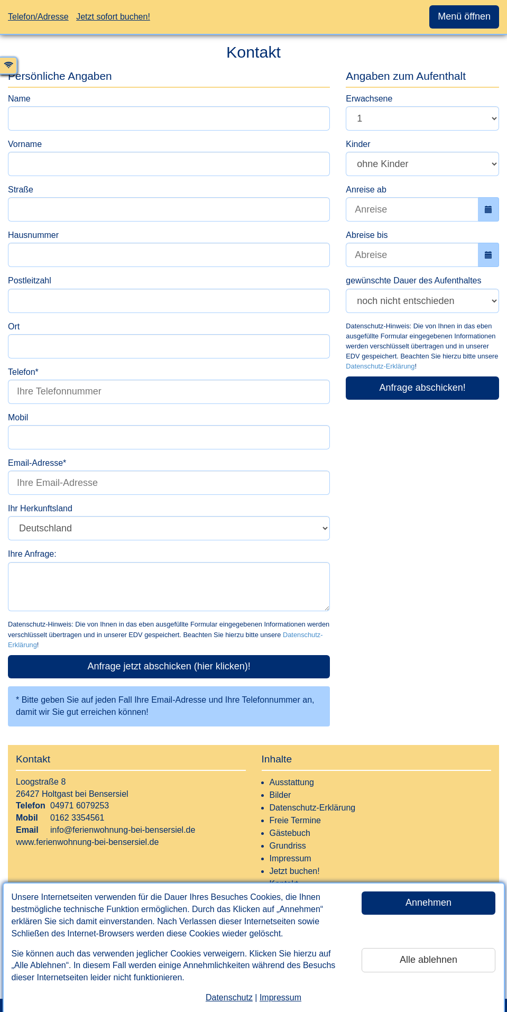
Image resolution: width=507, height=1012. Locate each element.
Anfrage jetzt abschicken (169, 666)
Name (19, 98)
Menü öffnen (464, 16)
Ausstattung (292, 782)
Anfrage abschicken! (423, 387)
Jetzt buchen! (295, 871)
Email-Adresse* (37, 462)
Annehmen (428, 902)
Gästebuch (290, 833)
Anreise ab (366, 189)
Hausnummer (33, 235)
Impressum (280, 997)
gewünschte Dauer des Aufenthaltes (413, 280)
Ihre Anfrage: (32, 553)
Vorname (25, 144)
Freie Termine (295, 820)
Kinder (358, 144)
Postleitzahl (29, 280)
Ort (14, 326)
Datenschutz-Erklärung (380, 366)
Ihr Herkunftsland (40, 508)
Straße (20, 189)
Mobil (18, 417)
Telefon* (23, 371)
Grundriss (288, 845)
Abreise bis (367, 235)
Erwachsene (369, 98)
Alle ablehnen (428, 959)
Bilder (280, 794)
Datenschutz (229, 997)
